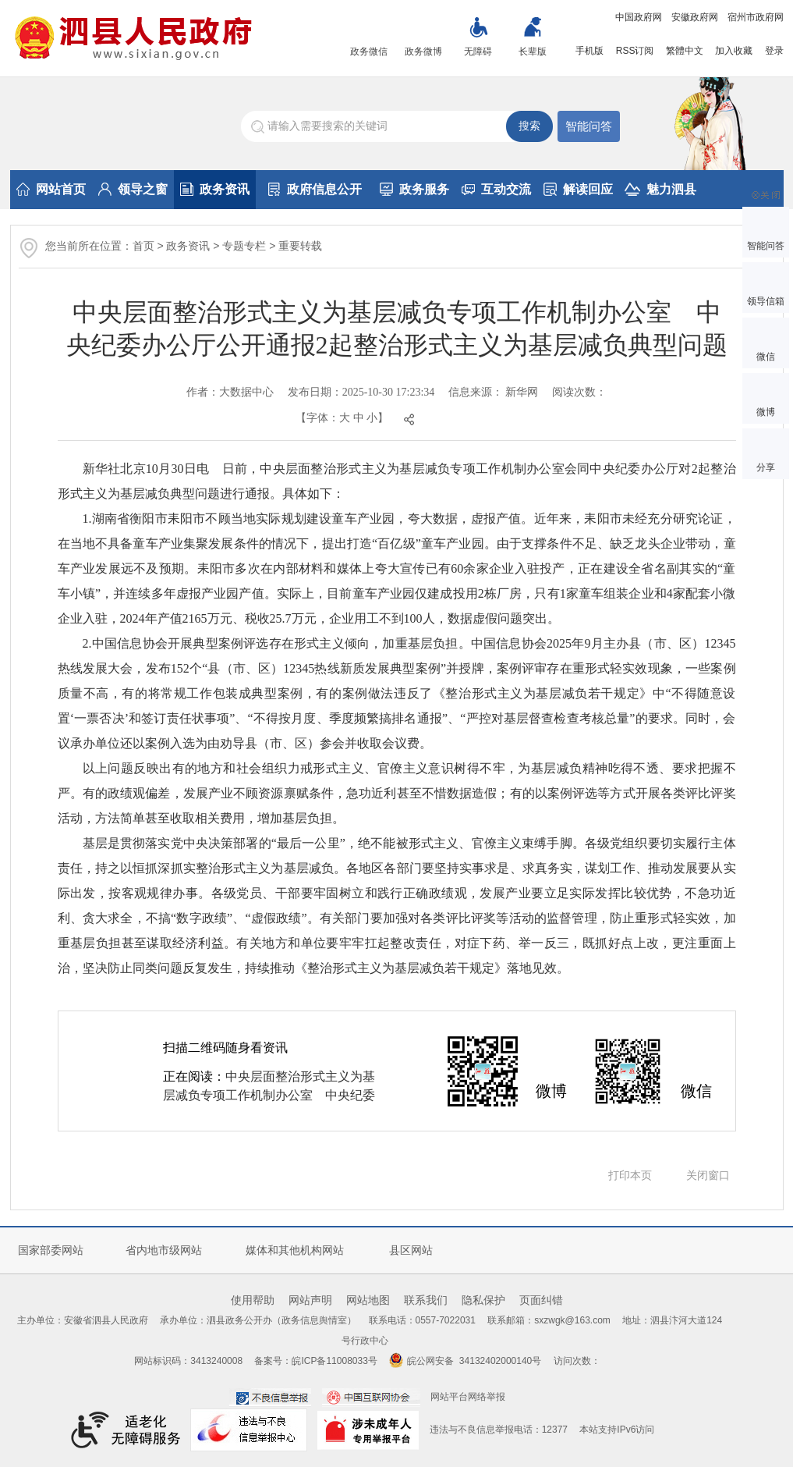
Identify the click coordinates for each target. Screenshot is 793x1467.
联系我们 (426, 1300)
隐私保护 (483, 1300)
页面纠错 (541, 1300)
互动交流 (496, 189)
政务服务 (414, 189)
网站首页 (51, 189)
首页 (143, 246)
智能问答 (588, 126)
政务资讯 (215, 189)
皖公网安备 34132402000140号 (465, 1360)
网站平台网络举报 (467, 1396)
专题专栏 (244, 246)
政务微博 (423, 51)
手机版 (589, 50)
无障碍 (478, 51)
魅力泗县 (660, 189)
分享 (765, 467)
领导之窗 (133, 189)
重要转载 (300, 246)
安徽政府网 (694, 17)
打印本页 (630, 1175)
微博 (765, 412)
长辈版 (533, 51)
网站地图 (368, 1300)
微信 (765, 356)
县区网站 (411, 1250)
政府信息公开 (314, 189)
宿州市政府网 (756, 17)
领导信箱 (765, 301)
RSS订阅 (635, 50)
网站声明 (310, 1300)
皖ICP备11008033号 (334, 1360)
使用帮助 (252, 1300)
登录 (774, 50)
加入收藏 (733, 50)
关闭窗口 (708, 1175)
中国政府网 (638, 17)
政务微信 (369, 51)
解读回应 (578, 189)
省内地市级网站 (164, 1250)
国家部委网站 (50, 1250)
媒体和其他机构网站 (295, 1250)
